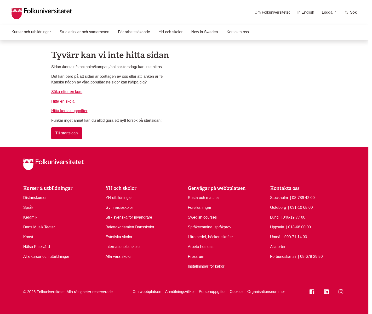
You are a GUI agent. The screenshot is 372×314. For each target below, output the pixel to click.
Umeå (275, 237)
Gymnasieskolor (119, 207)
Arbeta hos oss (200, 247)
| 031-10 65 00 (300, 207)
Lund (274, 217)
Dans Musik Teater (39, 227)
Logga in (329, 12)
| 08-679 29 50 (310, 256)
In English (305, 12)
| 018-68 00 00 (298, 226)
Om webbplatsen (146, 292)
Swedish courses (202, 217)
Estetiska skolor (119, 237)
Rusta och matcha (203, 198)
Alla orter (278, 247)
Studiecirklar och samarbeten (84, 32)
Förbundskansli (283, 256)
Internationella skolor (123, 247)
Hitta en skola (62, 101)
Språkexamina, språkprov (209, 227)
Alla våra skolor (119, 256)
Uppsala (277, 227)
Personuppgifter (212, 292)
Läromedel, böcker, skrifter (210, 237)
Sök (350, 12)
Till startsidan (66, 133)
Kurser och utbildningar (31, 32)
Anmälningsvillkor (180, 292)
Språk (28, 207)
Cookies (237, 292)
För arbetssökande (134, 32)
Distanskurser (35, 198)
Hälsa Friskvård (36, 247)
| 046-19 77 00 (293, 217)
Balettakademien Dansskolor (130, 227)
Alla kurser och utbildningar (46, 256)
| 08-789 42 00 (302, 197)
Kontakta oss (238, 32)
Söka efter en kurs (66, 92)
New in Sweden (204, 32)
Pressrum (196, 256)
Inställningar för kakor (206, 266)
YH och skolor (171, 32)
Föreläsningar (199, 207)
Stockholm (279, 198)
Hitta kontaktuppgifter (69, 111)
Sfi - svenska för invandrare (129, 217)
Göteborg (278, 207)
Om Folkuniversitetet (272, 12)
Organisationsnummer (266, 292)
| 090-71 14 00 (294, 236)
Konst (28, 237)
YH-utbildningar (119, 198)
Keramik (30, 217)
